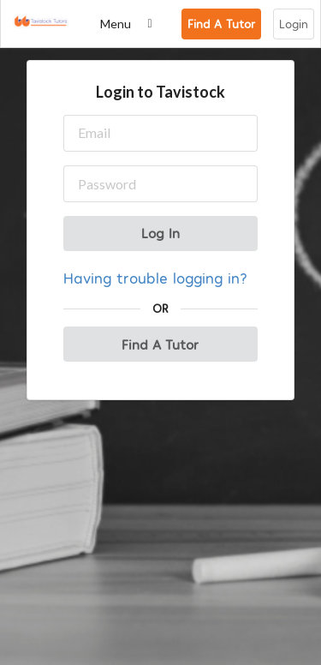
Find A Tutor (221, 23)
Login (293, 23)
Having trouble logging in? (155, 277)
